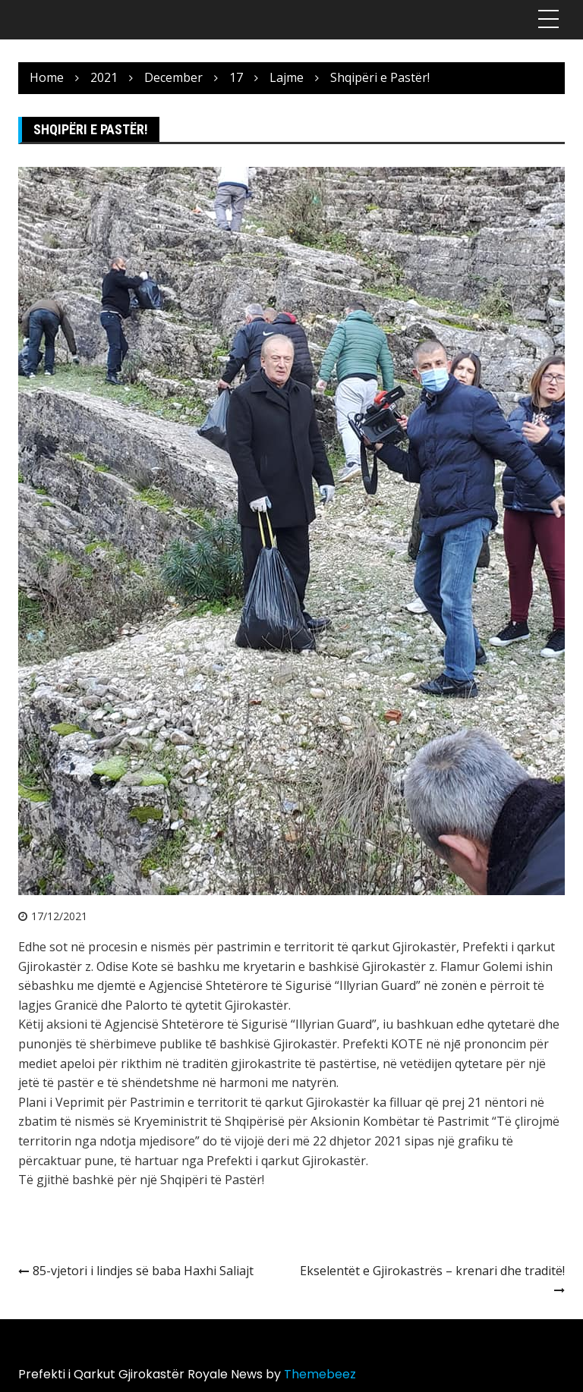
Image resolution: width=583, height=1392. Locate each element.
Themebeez (320, 1374)
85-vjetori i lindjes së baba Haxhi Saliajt (143, 1270)
